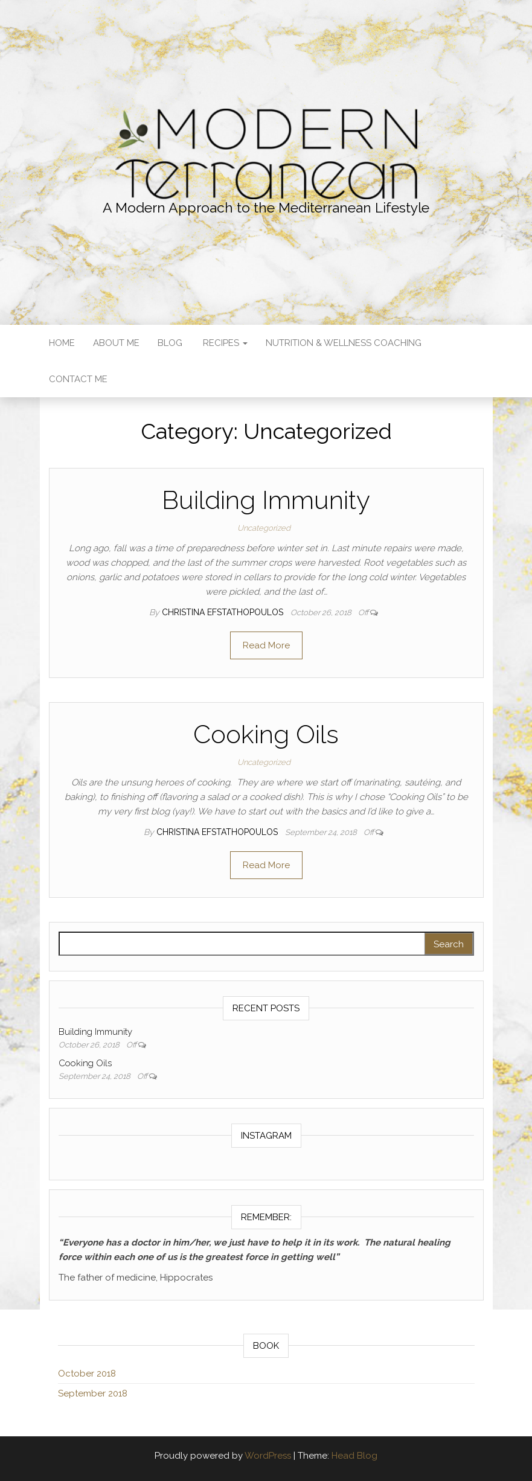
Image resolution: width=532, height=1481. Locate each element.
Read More (266, 645)
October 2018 (87, 1373)
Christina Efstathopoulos (224, 612)
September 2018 (92, 1393)
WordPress (268, 1455)
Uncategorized (263, 528)
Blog (170, 342)
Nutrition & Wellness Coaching (343, 342)
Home (62, 342)
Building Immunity (266, 500)
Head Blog (354, 1455)
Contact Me (78, 379)
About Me (116, 342)
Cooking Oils (266, 734)
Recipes (224, 342)
